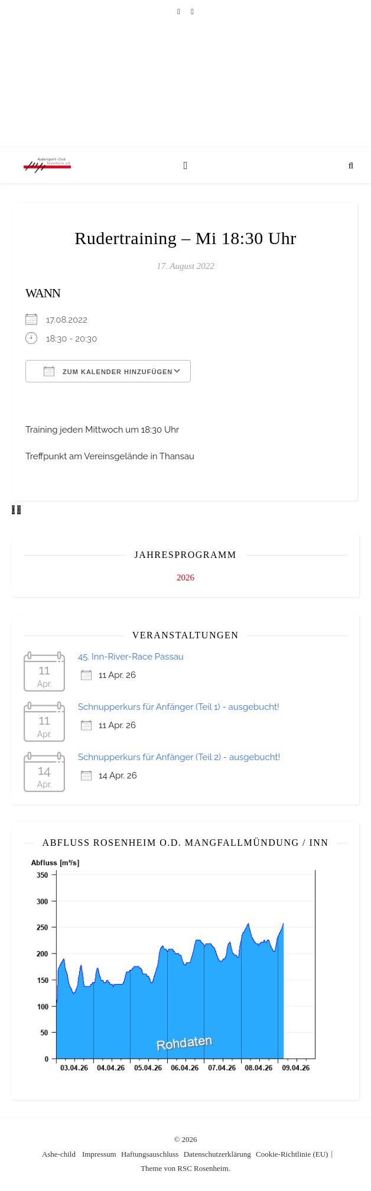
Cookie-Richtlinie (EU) (292, 1154)
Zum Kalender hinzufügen (108, 371)
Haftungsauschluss (150, 1154)
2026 (185, 577)
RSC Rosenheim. (203, 1168)
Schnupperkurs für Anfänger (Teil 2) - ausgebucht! (179, 757)
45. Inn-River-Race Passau (131, 656)
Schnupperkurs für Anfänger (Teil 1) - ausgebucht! (178, 707)
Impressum (99, 1154)
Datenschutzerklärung (217, 1154)
